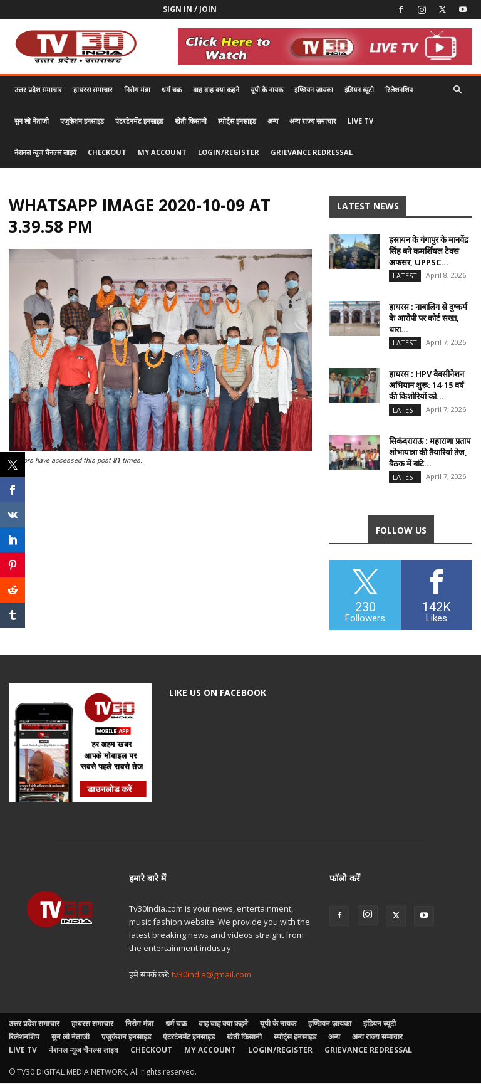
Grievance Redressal (312, 152)
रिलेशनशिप (399, 89)
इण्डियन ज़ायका (313, 89)
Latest (405, 275)
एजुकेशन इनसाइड (82, 120)
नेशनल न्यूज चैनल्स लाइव (45, 152)
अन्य (272, 120)
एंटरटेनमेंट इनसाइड (139, 120)
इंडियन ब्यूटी (359, 89)
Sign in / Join (190, 9)
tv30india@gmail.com (211, 975)
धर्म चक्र (172, 89)
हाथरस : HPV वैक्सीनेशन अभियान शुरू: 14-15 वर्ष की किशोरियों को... (426, 385)
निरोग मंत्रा (137, 89)
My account (162, 152)
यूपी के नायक (267, 89)
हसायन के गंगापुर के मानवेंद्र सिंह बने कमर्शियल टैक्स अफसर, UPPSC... (428, 251)
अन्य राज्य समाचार (312, 120)
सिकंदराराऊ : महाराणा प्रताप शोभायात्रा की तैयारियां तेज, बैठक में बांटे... (429, 452)
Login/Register (228, 152)
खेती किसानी (191, 120)
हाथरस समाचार (93, 89)
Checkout (107, 152)
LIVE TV (360, 120)
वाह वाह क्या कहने (216, 89)
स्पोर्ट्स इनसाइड (237, 120)
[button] (457, 90)
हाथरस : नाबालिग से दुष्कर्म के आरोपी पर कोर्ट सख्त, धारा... (428, 318)
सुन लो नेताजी (31, 120)
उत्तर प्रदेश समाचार (38, 89)
